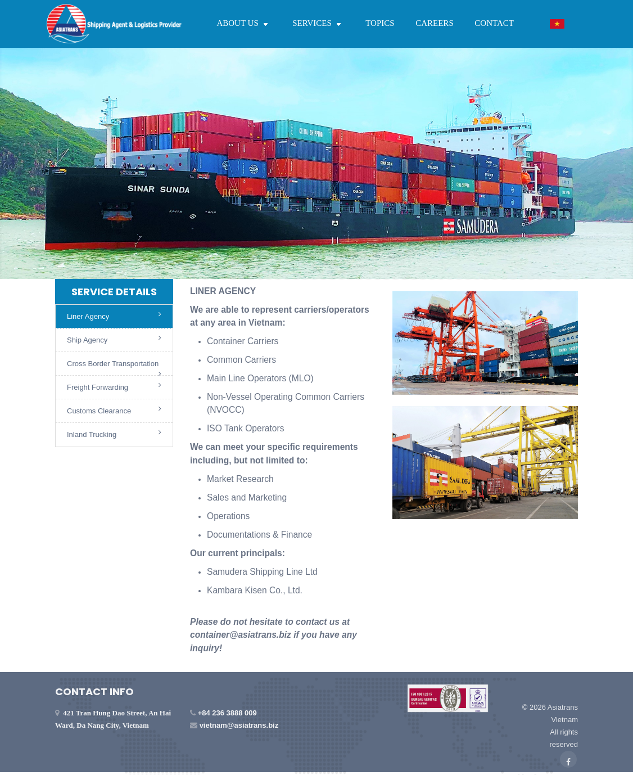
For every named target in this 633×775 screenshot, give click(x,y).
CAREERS (434, 23)
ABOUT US (243, 23)
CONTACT (494, 23)
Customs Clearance (114, 410)
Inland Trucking (114, 434)
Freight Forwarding (114, 386)
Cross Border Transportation (114, 367)
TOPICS (379, 23)
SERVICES (318, 23)
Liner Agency (114, 315)
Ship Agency (114, 339)
